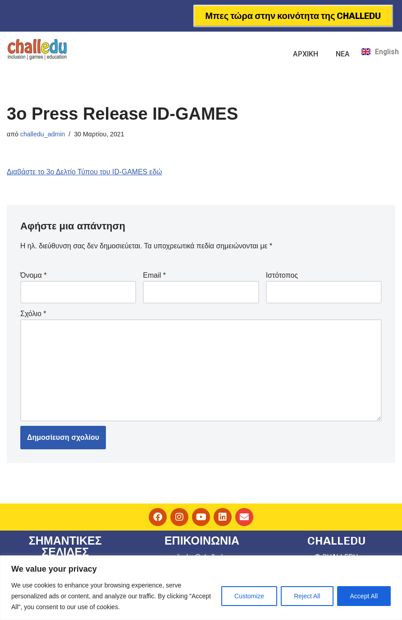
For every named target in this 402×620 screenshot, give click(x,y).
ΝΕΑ (343, 54)
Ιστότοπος (282, 276)
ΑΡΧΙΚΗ (305, 54)
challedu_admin (43, 134)
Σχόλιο (33, 314)
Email (154, 276)
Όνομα (33, 276)
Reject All (307, 596)
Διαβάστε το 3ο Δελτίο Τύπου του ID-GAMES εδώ (85, 172)
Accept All (364, 596)
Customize (249, 596)
